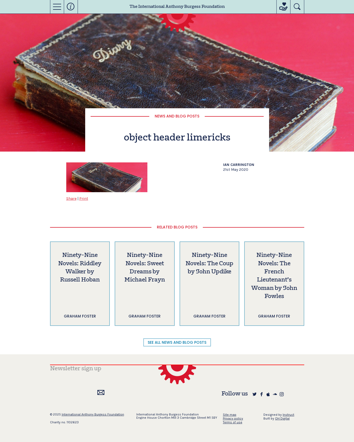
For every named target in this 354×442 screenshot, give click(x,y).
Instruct (288, 415)
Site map (229, 415)
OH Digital (282, 418)
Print (83, 198)
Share (71, 198)
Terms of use (232, 422)
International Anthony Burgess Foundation (93, 414)
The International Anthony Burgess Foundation (177, 7)
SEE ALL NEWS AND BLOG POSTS (177, 342)
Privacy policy (233, 418)
